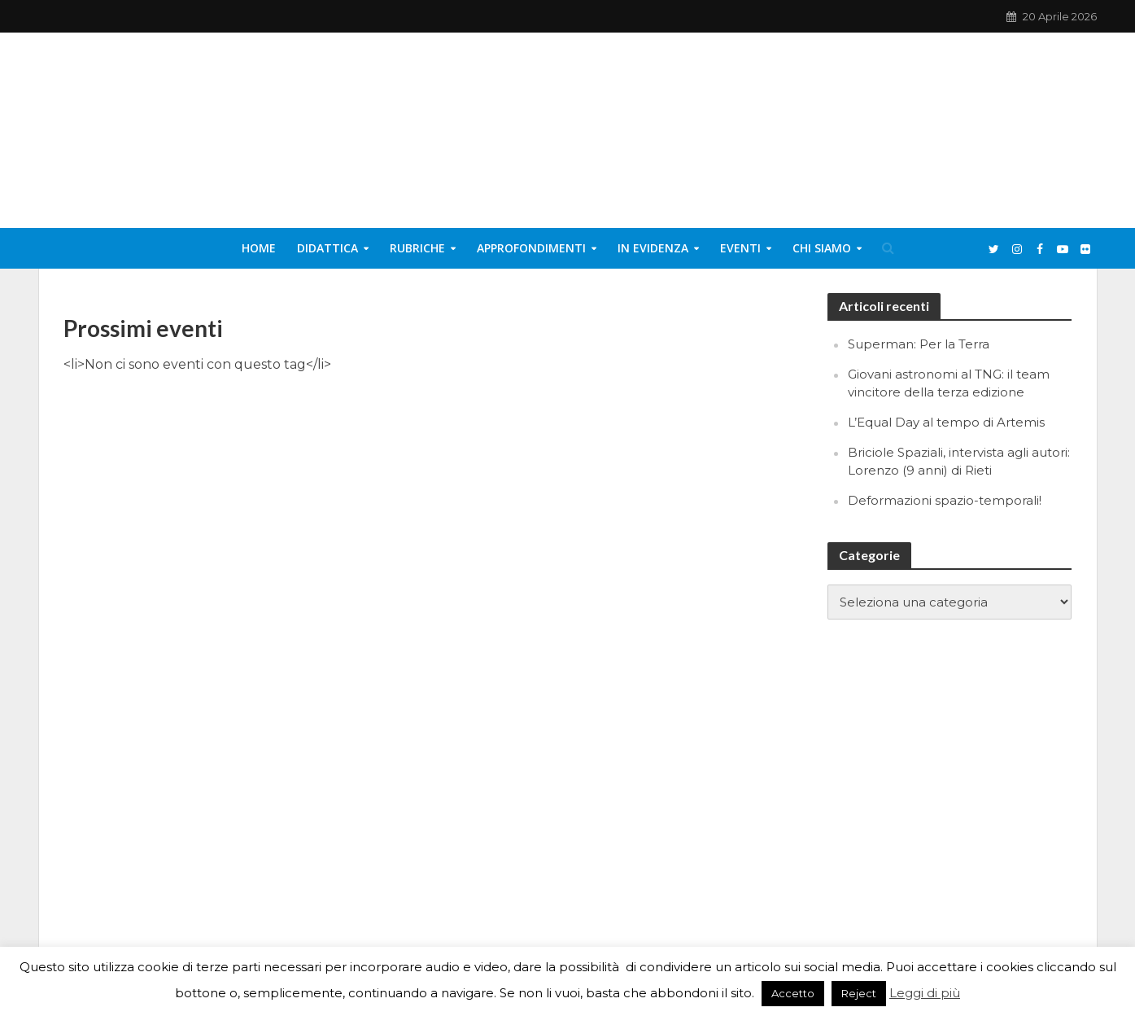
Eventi (740, 248)
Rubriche (417, 248)
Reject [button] (858, 993)
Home (259, 248)
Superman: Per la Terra (918, 344)
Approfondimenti (531, 248)
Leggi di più (924, 993)
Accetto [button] (792, 993)
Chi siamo (821, 248)
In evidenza (653, 248)
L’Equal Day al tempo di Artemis (946, 422)
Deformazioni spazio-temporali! (944, 500)
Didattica (327, 248)
